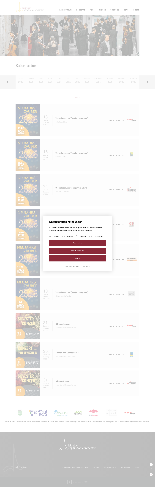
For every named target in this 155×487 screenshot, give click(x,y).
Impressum (86, 266)
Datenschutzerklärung (72, 266)
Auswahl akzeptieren (77, 251)
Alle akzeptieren (77, 243)
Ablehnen (77, 258)
